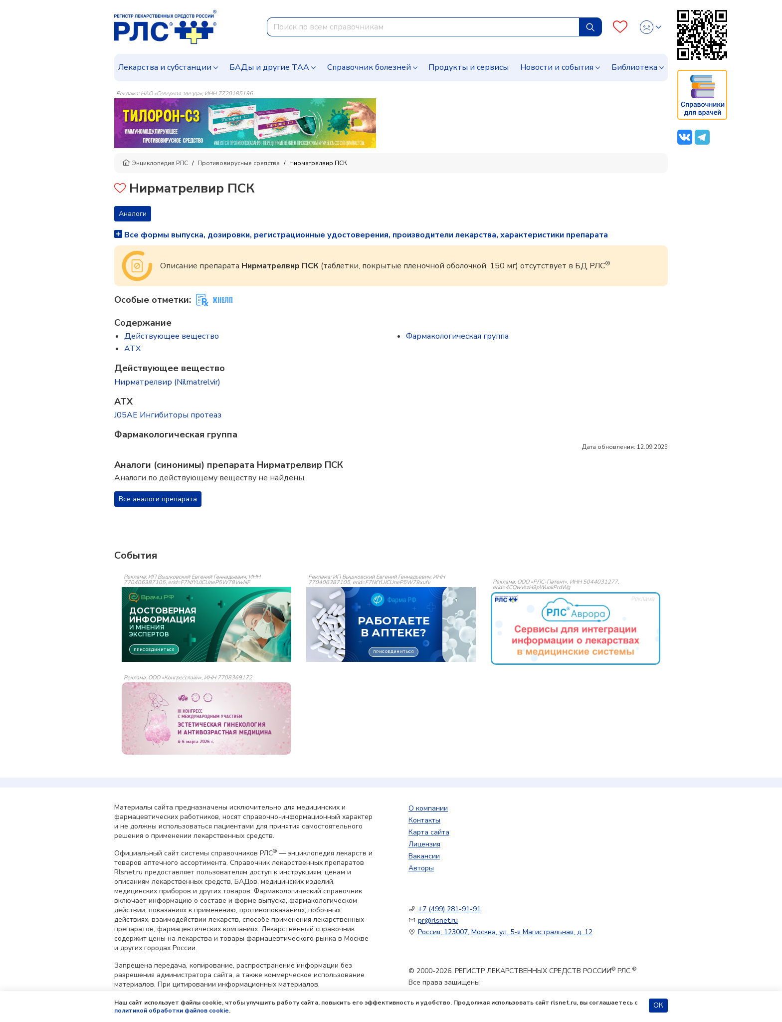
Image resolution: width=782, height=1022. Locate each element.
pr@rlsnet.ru (438, 920)
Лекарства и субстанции (164, 67)
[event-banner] (575, 628)
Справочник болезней (369, 67)
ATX (132, 348)
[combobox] (423, 26)
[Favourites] (620, 27)
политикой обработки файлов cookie (171, 1011)
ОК (658, 1005)
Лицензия (424, 844)
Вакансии (424, 856)
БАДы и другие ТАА (269, 67)
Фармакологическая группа (457, 336)
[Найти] (590, 26)
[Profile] (650, 27)
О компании (428, 808)
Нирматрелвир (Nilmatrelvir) (167, 382)
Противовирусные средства (238, 163)
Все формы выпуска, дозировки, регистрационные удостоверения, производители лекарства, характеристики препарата (361, 234)
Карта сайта (428, 832)
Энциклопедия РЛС (155, 163)
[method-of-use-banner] (245, 122)
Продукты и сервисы (468, 67)
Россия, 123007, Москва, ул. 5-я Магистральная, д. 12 (505, 932)
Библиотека (634, 67)
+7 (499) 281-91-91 (449, 909)
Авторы (421, 868)
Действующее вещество (171, 336)
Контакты (424, 820)
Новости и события (556, 67)
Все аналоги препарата (158, 499)
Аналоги (133, 213)
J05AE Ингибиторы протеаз (167, 414)
